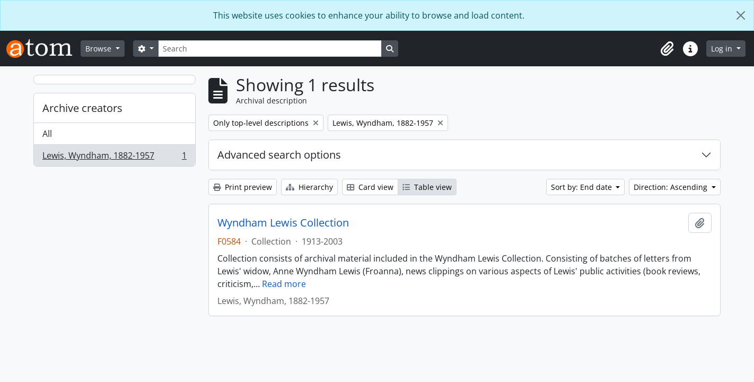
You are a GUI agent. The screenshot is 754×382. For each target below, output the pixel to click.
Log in (722, 49)
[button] (667, 48)
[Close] (740, 15)
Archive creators (82, 108)
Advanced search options (279, 154)
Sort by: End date (582, 187)
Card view (370, 187)
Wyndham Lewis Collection (283, 222)
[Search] (270, 48)
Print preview (242, 187)
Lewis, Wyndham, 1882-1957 (114, 157)
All (47, 134)
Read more (284, 284)
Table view (427, 187)
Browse (99, 49)
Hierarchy (309, 187)
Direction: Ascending (671, 187)
